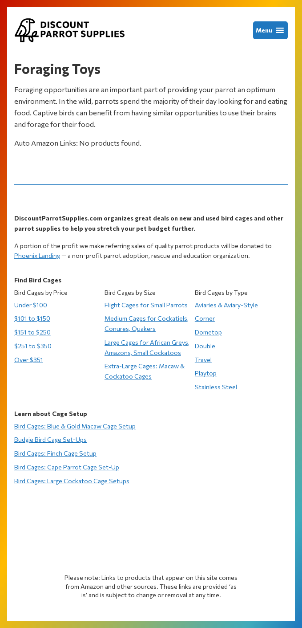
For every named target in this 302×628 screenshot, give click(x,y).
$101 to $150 (32, 318)
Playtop (206, 373)
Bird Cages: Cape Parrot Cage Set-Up (66, 467)
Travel (203, 359)
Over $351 (28, 359)
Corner (205, 318)
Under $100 (30, 305)
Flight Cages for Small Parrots (146, 305)
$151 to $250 (32, 332)
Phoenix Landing (37, 255)
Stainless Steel (216, 387)
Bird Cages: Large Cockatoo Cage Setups (71, 481)
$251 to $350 (33, 346)
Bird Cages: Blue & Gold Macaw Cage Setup (75, 426)
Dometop (208, 332)
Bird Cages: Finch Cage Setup (55, 453)
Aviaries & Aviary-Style (226, 305)
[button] (264, 30)
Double (205, 346)
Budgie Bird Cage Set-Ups (50, 439)
